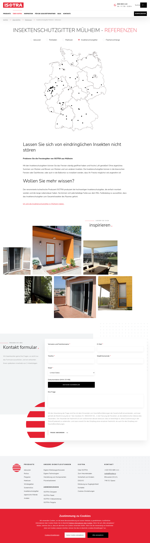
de (143, 5)
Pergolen (27, 478)
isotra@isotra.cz (110, 474)
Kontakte (67, 14)
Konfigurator (140, 14)
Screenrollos (28, 488)
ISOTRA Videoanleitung (52, 499)
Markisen (69, 40)
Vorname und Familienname (59, 344)
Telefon (51, 356)
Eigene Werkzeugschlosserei (54, 470)
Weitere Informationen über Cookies (80, 523)
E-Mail (100, 344)
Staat (50, 369)
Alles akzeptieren (98, 535)
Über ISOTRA (17, 14)
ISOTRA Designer (50, 492)
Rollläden (53, 40)
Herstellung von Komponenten (55, 478)
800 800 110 (119, 4)
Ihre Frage (52, 393)
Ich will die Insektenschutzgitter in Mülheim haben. (43, 204)
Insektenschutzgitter (89, 40)
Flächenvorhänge (113, 40)
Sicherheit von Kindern (86, 478)
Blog (59, 14)
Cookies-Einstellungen (86, 492)
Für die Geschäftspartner (45, 14)
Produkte (7, 14)
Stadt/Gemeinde (104, 356)
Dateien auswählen (71, 386)
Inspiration (28, 14)
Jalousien (37, 40)
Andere (26, 499)
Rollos (26, 474)
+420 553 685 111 (111, 470)
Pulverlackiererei (50, 481)
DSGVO (81, 481)
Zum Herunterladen (85, 474)
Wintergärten (29, 485)
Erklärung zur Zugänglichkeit (88, 485)
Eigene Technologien (51, 474)
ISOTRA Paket (49, 496)
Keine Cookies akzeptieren (75, 535)
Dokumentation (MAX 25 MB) (59, 381)
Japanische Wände (31, 495)
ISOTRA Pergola (50, 503)
